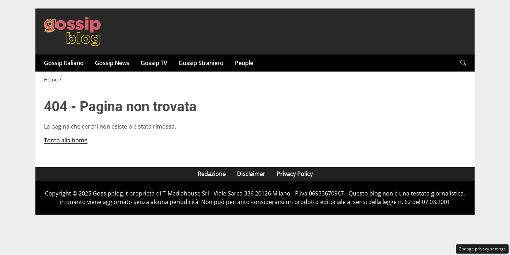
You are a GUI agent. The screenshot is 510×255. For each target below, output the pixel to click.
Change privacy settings (482, 249)
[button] (463, 63)
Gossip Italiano (64, 63)
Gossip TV (154, 63)
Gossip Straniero (200, 63)
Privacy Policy (295, 174)
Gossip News (112, 63)
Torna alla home (65, 140)
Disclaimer (251, 174)
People (244, 63)
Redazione (212, 174)
